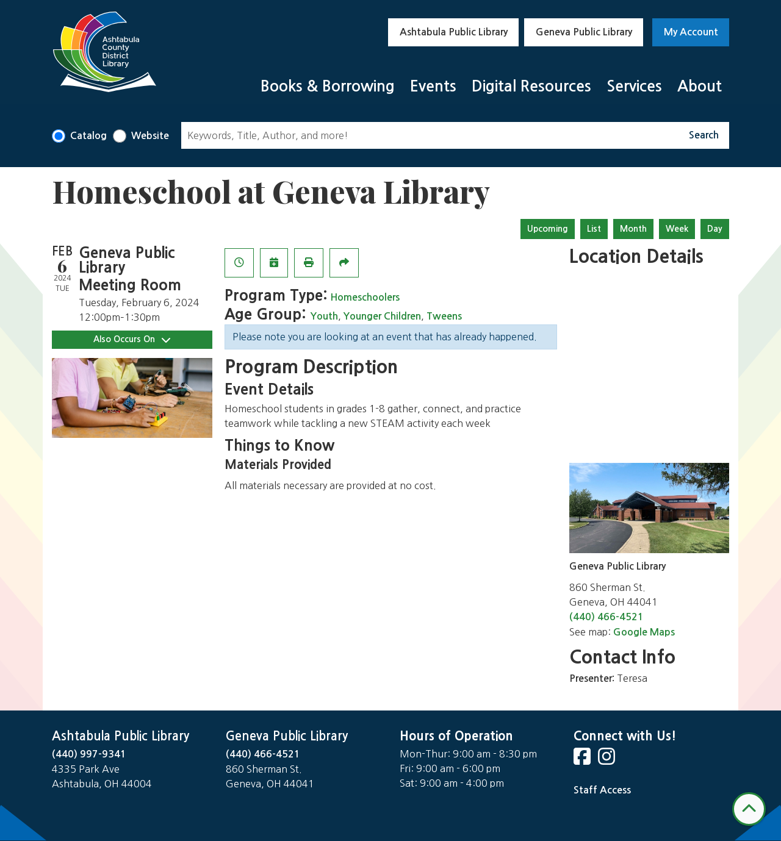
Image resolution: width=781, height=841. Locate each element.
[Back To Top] (749, 809)
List (594, 228)
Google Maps (644, 632)
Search (704, 135)
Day (714, 228)
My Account (691, 32)
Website (150, 135)
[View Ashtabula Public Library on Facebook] (583, 760)
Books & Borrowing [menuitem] (328, 86)
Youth (324, 316)
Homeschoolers (365, 297)
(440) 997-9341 (89, 754)
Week (677, 228)
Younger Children (382, 316)
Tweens (444, 316)
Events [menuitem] (433, 86)
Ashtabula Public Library (454, 32)
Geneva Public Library (584, 32)
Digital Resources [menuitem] (531, 86)
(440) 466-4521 (606, 616)
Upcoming (547, 228)
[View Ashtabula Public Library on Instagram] (607, 760)
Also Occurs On (131, 339)
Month (633, 228)
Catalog (88, 135)
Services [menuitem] (634, 86)
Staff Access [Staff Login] (602, 790)
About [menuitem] (699, 86)
